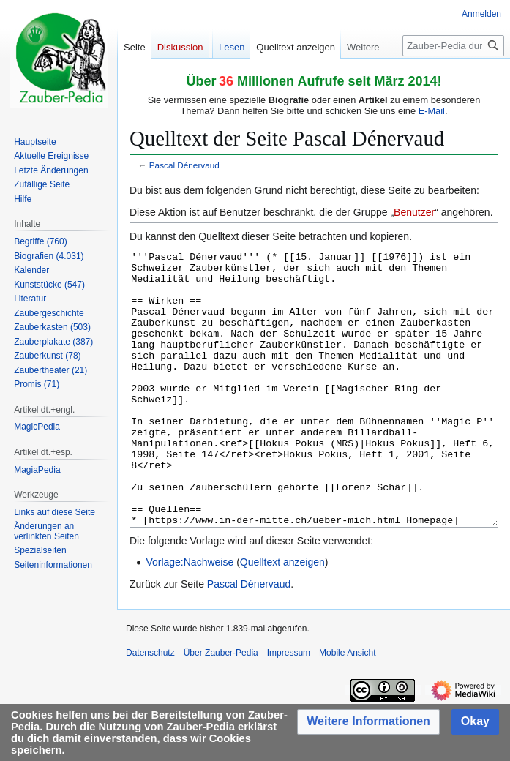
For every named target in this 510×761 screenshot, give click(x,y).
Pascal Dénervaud (184, 165)
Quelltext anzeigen (282, 617)
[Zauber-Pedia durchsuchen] (453, 45)
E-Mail (432, 110)
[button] (368, 722)
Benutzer (414, 212)
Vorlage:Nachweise (189, 617)
